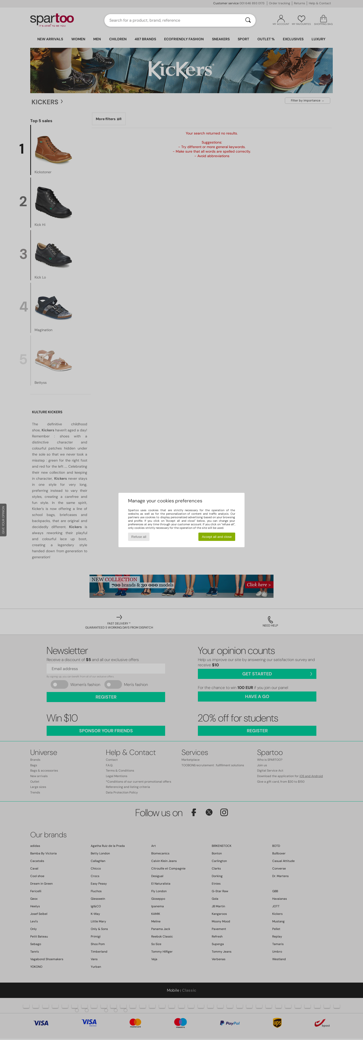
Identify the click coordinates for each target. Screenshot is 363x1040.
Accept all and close (217, 537)
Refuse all (138, 537)
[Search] (248, 20)
